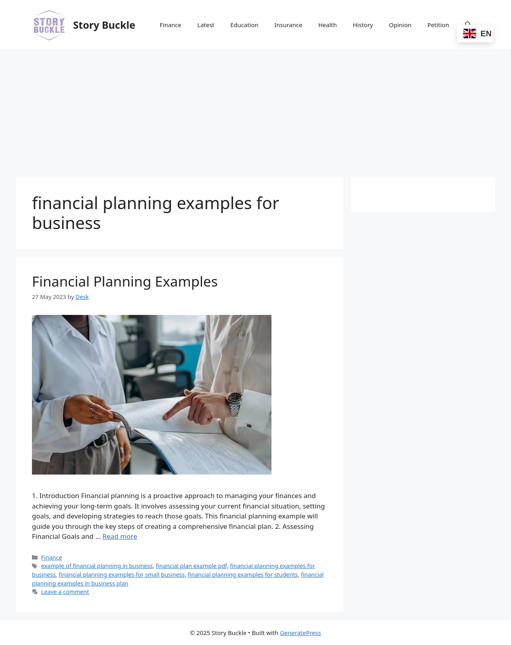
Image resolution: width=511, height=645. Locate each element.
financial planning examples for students (243, 574)
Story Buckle (104, 25)
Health (327, 25)
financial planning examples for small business (122, 574)
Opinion (400, 25)
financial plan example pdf (191, 566)
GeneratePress (300, 633)
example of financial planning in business (97, 566)
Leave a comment (65, 592)
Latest (205, 25)
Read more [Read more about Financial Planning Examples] (120, 536)
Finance (170, 25)
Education (244, 25)
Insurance (288, 25)
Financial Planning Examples (125, 281)
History (363, 25)
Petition (438, 25)
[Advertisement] (255, 109)
